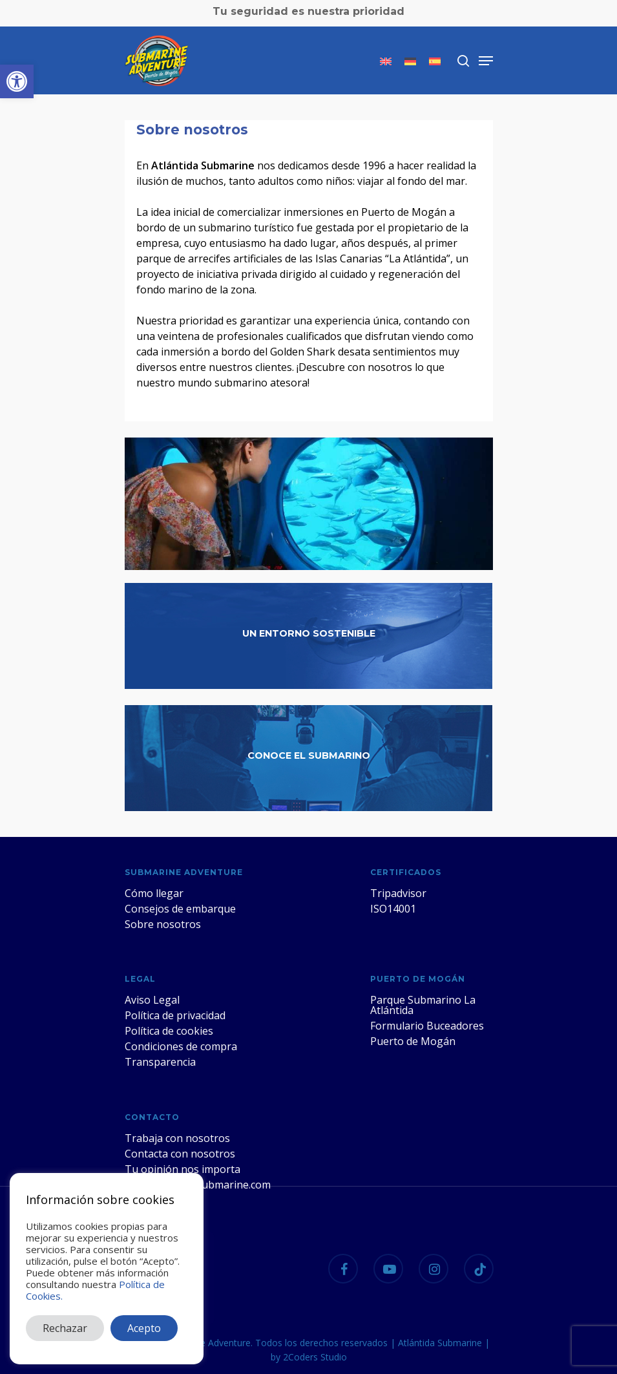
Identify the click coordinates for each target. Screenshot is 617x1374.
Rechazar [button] (65, 1328)
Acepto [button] (144, 1328)
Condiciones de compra (181, 1046)
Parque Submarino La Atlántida (423, 1005)
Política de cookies (169, 1031)
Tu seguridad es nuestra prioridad (308, 11)
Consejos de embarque (180, 909)
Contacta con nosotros (180, 1153)
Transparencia (160, 1062)
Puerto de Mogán (412, 1041)
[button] (17, 81)
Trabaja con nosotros (177, 1138)
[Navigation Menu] (486, 60)
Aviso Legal (152, 1000)
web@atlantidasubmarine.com (198, 1184)
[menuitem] (385, 61)
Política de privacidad (175, 1015)
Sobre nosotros (163, 924)
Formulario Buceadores (427, 1025)
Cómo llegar (154, 893)
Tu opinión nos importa (182, 1169)
